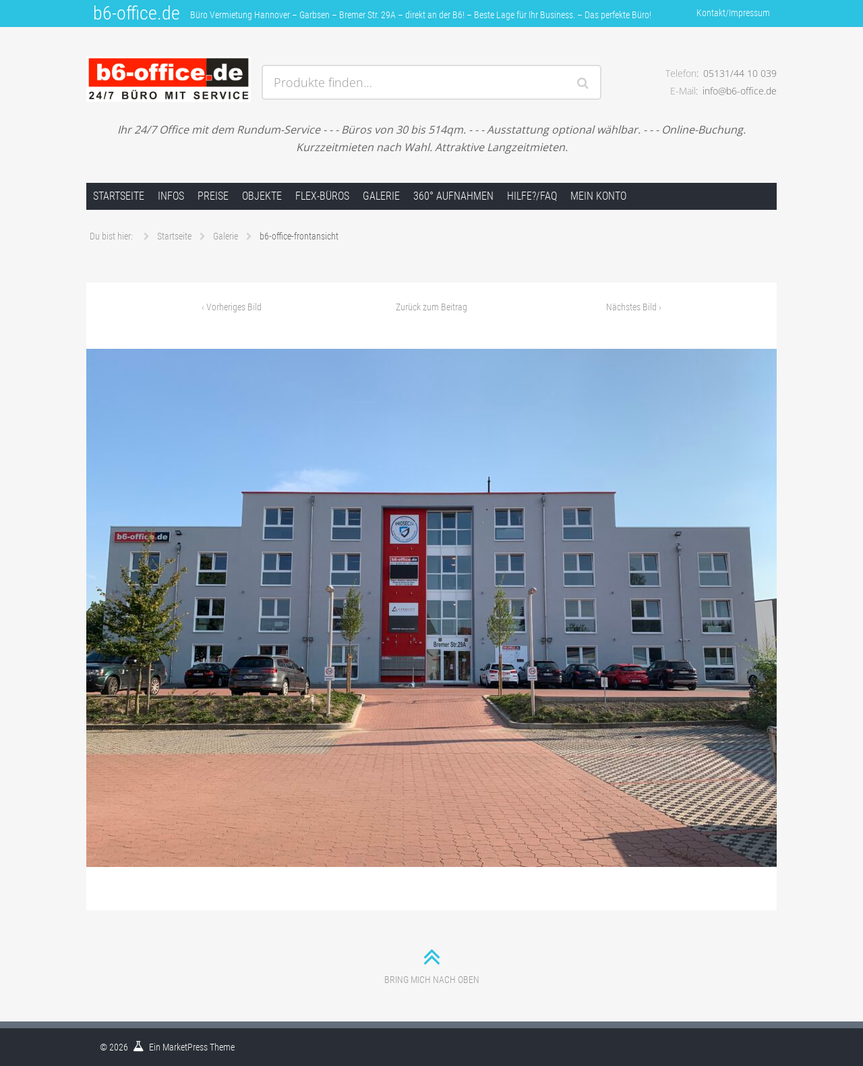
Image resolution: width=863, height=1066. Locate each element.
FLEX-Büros (322, 196)
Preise (213, 196)
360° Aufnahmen (453, 196)
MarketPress (185, 1047)
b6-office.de (136, 13)
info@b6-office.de (740, 90)
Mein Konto (598, 196)
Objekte (262, 196)
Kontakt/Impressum (733, 12)
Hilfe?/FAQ (532, 196)
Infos (171, 196)
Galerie (381, 196)
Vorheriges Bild (232, 307)
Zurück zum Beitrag (431, 307)
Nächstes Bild (633, 307)
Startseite (118, 196)
